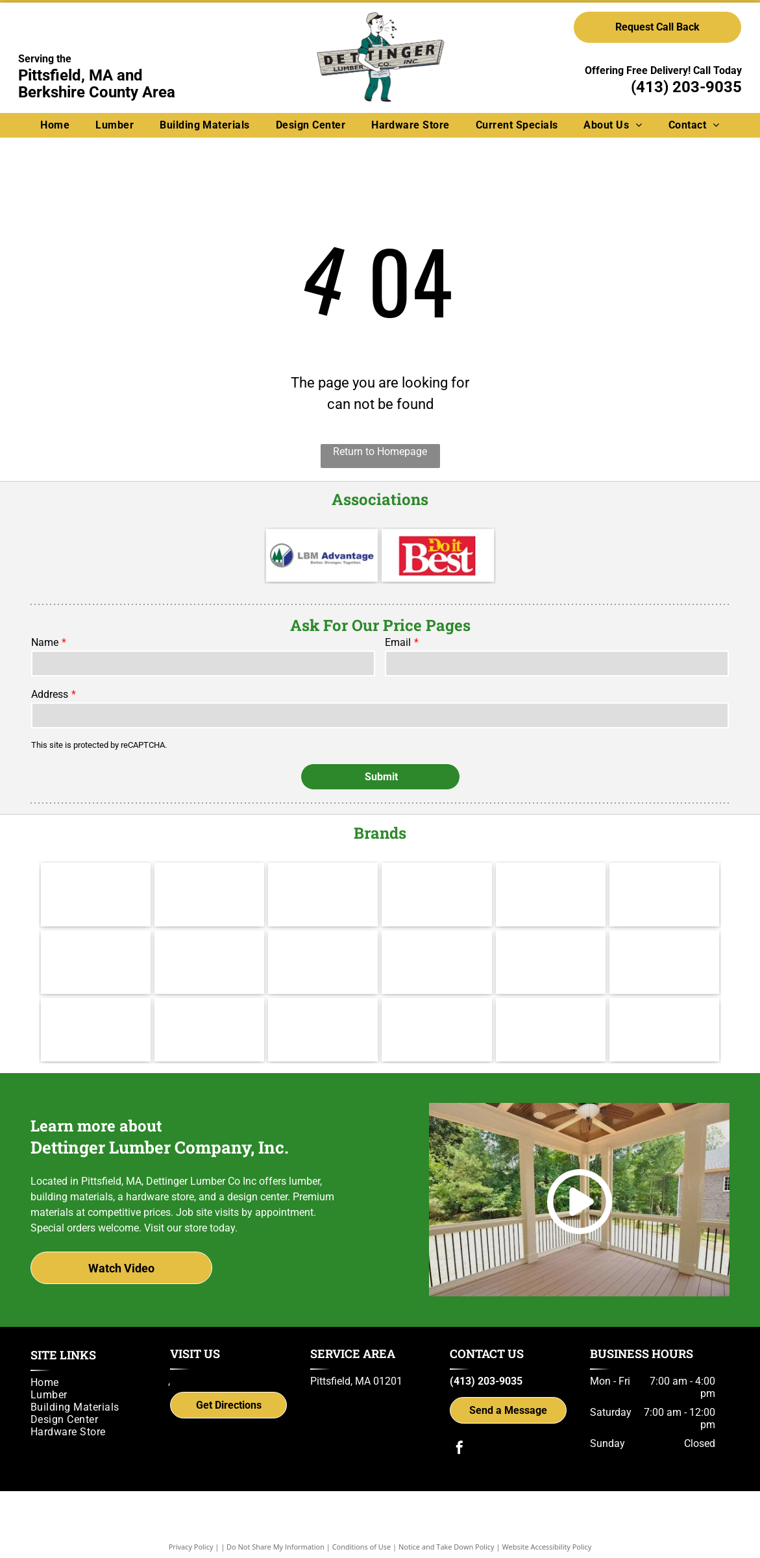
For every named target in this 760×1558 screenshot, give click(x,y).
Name (44, 642)
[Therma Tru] (96, 942)
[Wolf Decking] (323, 942)
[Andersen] (664, 875)
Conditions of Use (361, 1527)
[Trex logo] (664, 1010)
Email (398, 642)
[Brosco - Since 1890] (551, 942)
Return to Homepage (380, 451)
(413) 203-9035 (686, 87)
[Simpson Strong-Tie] (551, 1010)
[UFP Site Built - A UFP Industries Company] (209, 1010)
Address (49, 694)
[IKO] (664, 942)
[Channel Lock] (551, 875)
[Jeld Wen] (209, 942)
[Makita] (96, 875)
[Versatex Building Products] (96, 1010)
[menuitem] (54, 125)
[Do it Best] (437, 555)
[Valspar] (209, 875)
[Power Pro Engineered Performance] (323, 1010)
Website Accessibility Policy (546, 1527)
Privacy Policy (191, 1527)
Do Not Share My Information (276, 1527)
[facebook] (459, 1429)
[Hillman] (436, 875)
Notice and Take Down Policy (446, 1527)
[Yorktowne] (436, 942)
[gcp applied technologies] (436, 1010)
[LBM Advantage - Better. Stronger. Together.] (322, 555)
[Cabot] (323, 875)
